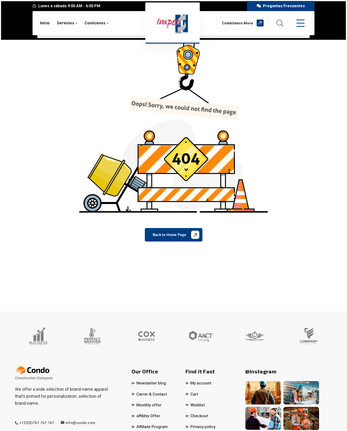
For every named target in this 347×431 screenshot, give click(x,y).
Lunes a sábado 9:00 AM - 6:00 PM (69, 6)
